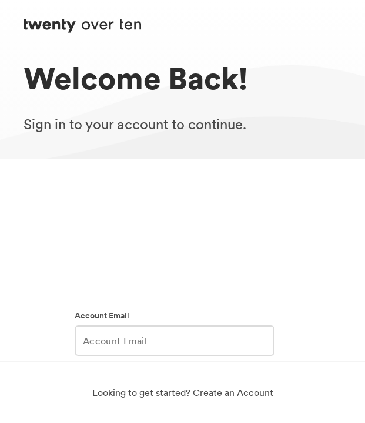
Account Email (102, 316)
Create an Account (233, 392)
